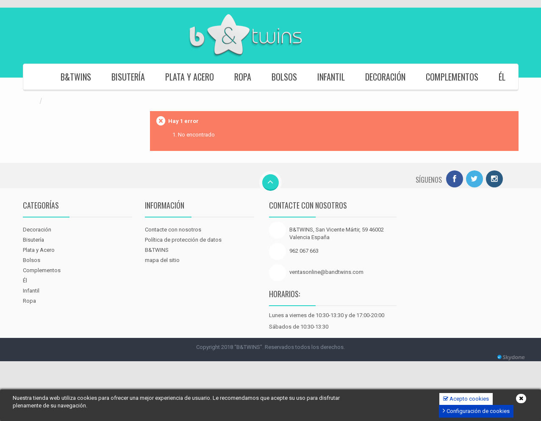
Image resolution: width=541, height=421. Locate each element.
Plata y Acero (189, 76)
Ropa (242, 76)
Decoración (385, 76)
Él (502, 76)
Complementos (452, 76)
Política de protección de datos (183, 240)
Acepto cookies (466, 399)
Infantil (331, 76)
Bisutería (128, 76)
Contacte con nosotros (173, 229)
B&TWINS (76, 76)
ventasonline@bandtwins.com (326, 272)
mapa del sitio (162, 260)
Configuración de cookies (476, 410)
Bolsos (284, 76)
